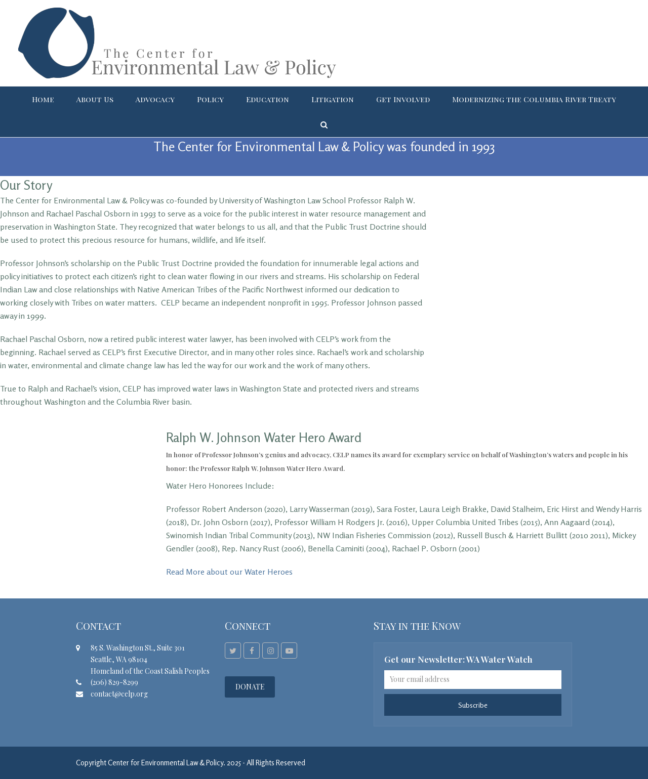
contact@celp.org (119, 694)
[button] (324, 124)
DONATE (250, 686)
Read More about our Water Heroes (229, 572)
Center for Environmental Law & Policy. (166, 762)
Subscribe (473, 705)
